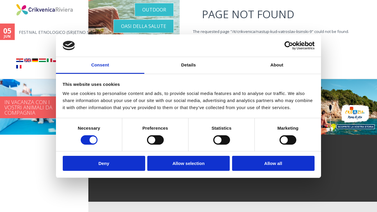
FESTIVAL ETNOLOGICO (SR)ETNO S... (53, 32)
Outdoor (154, 9)
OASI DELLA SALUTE (143, 26)
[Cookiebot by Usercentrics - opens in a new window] (289, 45)
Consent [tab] (100, 64)
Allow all (273, 163)
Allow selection (188, 163)
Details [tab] (188, 64)
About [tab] (276, 64)
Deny (103, 163)
